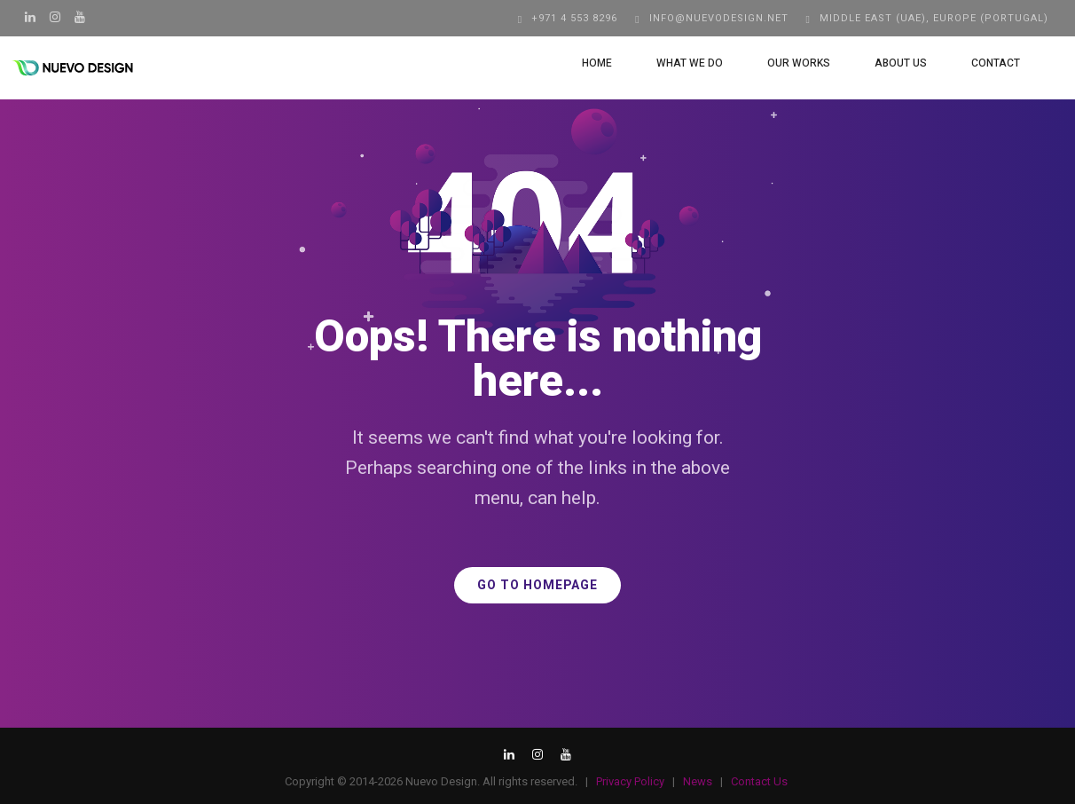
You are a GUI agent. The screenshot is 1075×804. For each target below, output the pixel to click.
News (697, 781)
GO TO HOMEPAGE (537, 585)
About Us (885, 63)
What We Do (673, 63)
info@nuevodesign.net (719, 18)
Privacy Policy (630, 781)
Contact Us (759, 781)
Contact (979, 63)
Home (581, 63)
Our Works (782, 63)
